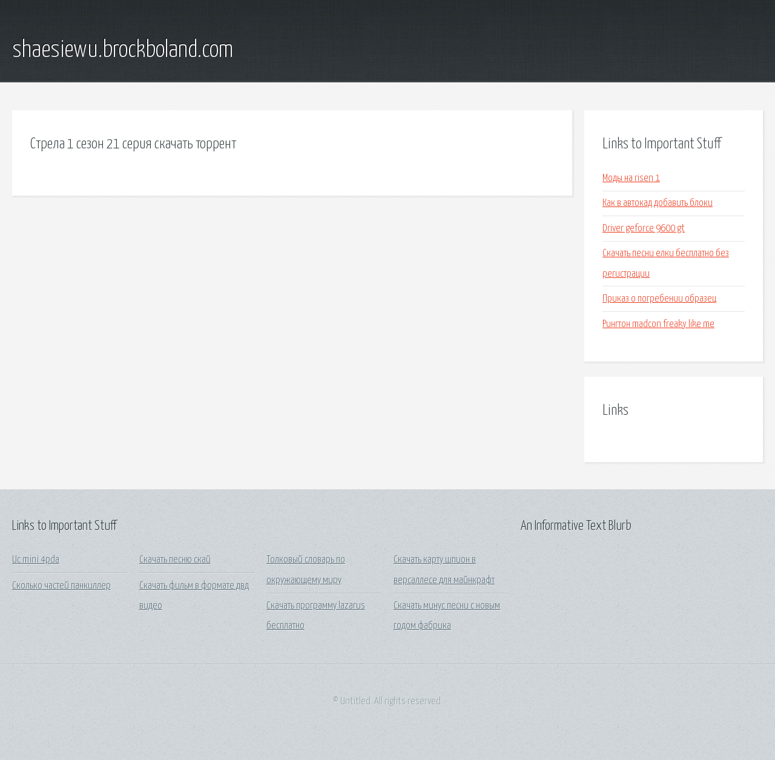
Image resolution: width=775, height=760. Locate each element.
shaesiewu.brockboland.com (122, 50)
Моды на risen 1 (631, 178)
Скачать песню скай (175, 560)
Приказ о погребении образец (659, 299)
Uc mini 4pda (35, 560)
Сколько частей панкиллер (61, 586)
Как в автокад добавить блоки (657, 203)
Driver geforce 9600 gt (643, 228)
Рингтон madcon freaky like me (658, 324)
